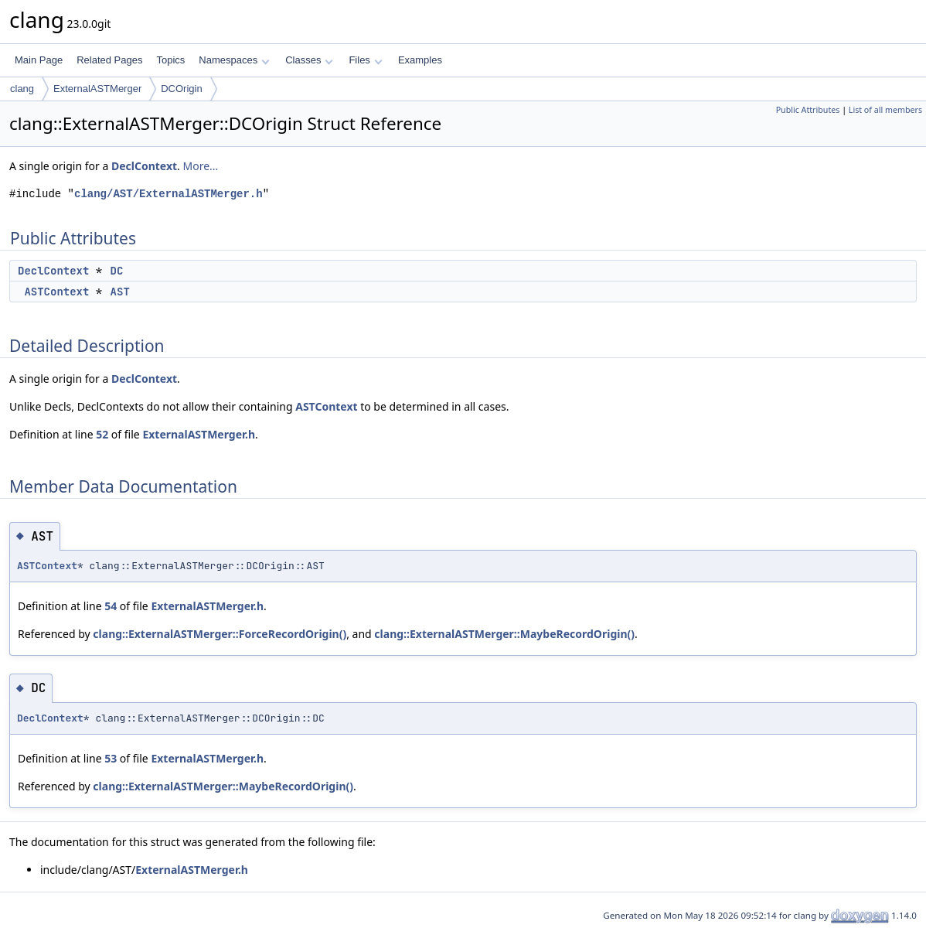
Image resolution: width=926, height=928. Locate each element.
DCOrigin (181, 88)
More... (200, 166)
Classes (309, 60)
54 (110, 606)
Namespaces (234, 60)
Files (365, 60)
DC (117, 271)
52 (102, 434)
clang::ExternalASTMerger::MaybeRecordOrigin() (504, 633)
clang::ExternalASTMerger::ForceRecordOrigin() (219, 633)
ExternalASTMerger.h (198, 434)
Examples (420, 60)
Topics (170, 60)
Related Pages (109, 60)
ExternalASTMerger (97, 88)
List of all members (885, 109)
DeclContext (144, 166)
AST (120, 292)
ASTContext (56, 292)
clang (22, 88)
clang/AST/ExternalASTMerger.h (168, 193)
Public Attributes (808, 109)
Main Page (39, 60)
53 (110, 758)
